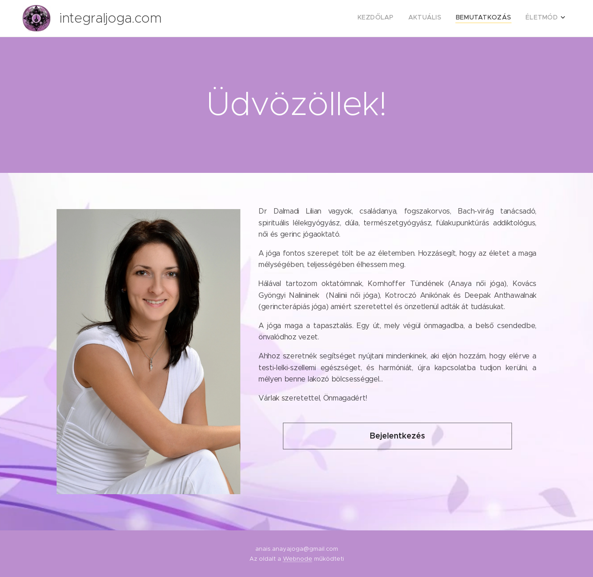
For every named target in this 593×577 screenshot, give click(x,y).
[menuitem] (516, 18)
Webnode (297, 559)
